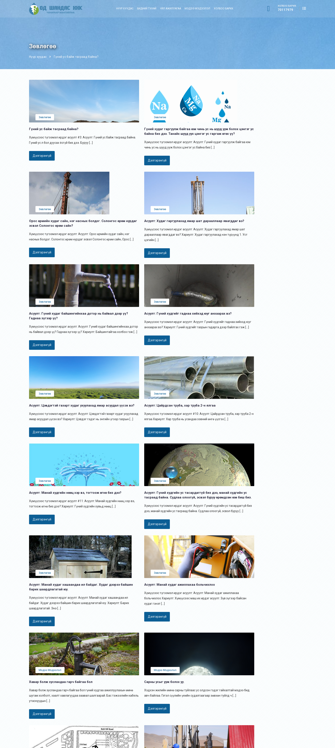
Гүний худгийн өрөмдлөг (187, 715)
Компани (129, 695)
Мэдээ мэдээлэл (197, 8)
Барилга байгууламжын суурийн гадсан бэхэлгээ (205, 708)
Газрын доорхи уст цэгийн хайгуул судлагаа (201, 721)
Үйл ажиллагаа (170, 8)
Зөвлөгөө (45, 117)
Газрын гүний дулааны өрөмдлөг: (193, 688)
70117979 (285, 9)
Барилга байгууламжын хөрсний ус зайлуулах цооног (207, 701)
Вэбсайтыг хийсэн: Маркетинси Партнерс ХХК (273, 742)
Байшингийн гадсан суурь (188, 695)
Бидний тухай (146, 8)
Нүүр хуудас (125, 8)
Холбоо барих (223, 8)
